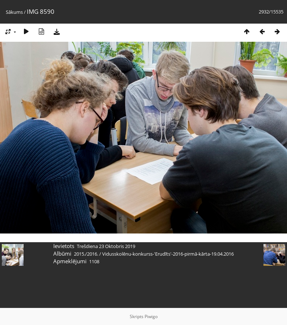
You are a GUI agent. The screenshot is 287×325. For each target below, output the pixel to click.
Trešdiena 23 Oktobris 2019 (106, 246)
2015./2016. (86, 254)
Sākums (14, 12)
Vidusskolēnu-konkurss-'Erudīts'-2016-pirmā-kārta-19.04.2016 (168, 254)
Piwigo (151, 316)
